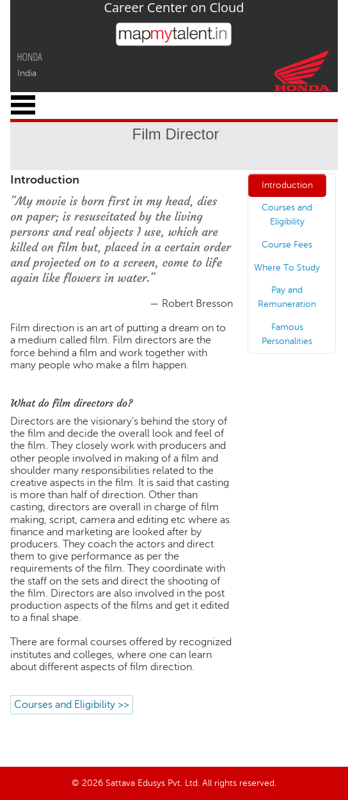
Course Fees (287, 244)
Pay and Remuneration (287, 297)
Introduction (287, 185)
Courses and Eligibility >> (71, 704)
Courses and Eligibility (287, 214)
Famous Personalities (287, 334)
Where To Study (287, 267)
